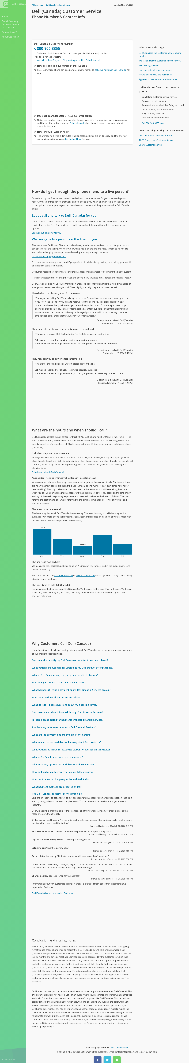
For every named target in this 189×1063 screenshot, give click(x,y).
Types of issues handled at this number (158, 79)
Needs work (122, 1047)
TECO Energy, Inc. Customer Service (156, 140)
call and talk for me (63, 575)
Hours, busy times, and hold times (155, 74)
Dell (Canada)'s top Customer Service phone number (160, 54)
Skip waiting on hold (73, 60)
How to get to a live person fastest (155, 70)
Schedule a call (93, 60)
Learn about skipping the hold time (49, 256)
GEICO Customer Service (150, 144)
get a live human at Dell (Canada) (110, 69)
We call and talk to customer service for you (160, 60)
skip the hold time (72, 139)
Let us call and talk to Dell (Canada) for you (64, 215)
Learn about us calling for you (46, 232)
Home (5, 16)
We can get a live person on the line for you (64, 239)
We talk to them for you (48, 60)
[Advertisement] (82, 94)
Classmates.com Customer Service (155, 135)
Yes (113, 1047)
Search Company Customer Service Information (10, 24)
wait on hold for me (85, 575)
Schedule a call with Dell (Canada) (48, 472)
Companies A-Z (9, 32)
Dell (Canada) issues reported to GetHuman (53, 893)
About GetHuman (10, 36)
